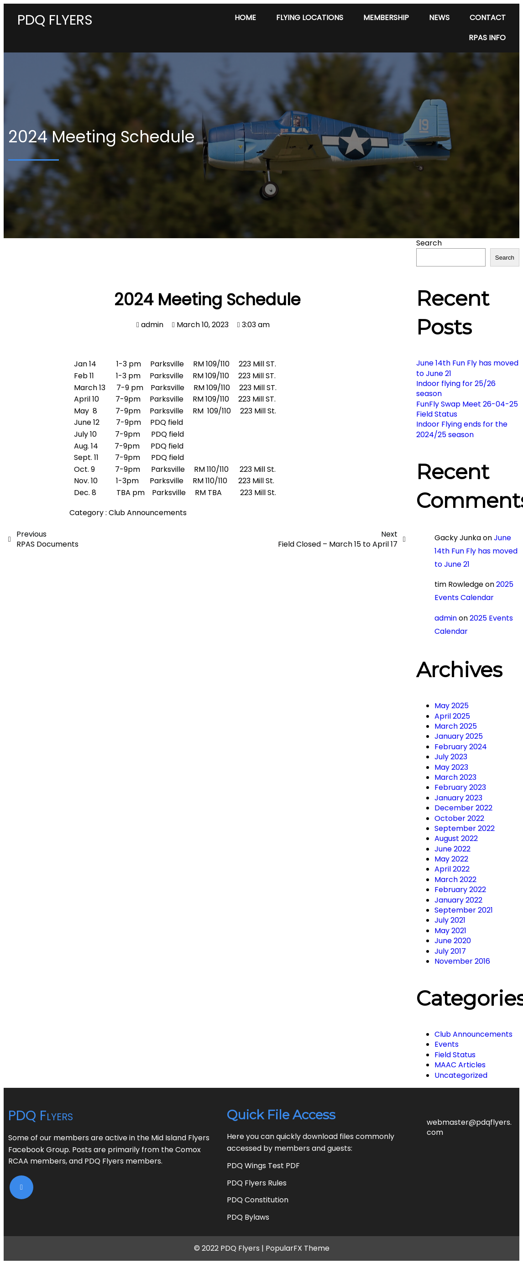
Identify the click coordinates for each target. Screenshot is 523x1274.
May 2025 (451, 690)
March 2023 (455, 761)
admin (445, 602)
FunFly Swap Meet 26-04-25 (467, 388)
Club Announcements (148, 496)
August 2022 (456, 823)
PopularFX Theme (297, 1232)
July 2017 (450, 935)
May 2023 (451, 751)
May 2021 (450, 914)
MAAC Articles (460, 1049)
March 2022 (455, 863)
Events (446, 1028)
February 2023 (460, 772)
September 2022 (464, 812)
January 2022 (458, 884)
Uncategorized (460, 1059)
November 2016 (462, 945)
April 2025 (452, 700)
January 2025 (458, 720)
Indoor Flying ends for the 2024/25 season (461, 413)
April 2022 (452, 853)
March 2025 (455, 710)
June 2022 (452, 833)
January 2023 (458, 782)
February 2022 (460, 874)
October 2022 (459, 802)
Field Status (436, 398)
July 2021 (449, 904)
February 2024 (460, 731)
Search (429, 227)
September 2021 (463, 894)
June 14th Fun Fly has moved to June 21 (467, 352)
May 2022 (451, 843)
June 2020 (452, 925)
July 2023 (450, 741)
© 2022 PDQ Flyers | (230, 1232)
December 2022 (463, 792)
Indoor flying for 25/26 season (456, 372)
